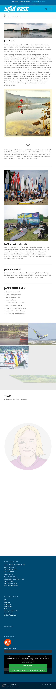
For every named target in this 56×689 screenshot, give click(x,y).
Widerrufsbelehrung (10, 615)
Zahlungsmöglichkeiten (11, 611)
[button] (3, 686)
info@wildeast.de (12, 585)
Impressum (7, 604)
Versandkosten (8, 613)
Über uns (7, 602)
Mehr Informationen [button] (28, 662)
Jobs (5, 600)
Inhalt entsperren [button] (28, 665)
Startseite (12, 16)
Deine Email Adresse (10, 649)
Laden (17, 16)
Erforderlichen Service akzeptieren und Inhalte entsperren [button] (28, 670)
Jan (5, 15)
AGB (5, 608)
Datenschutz (8, 606)
